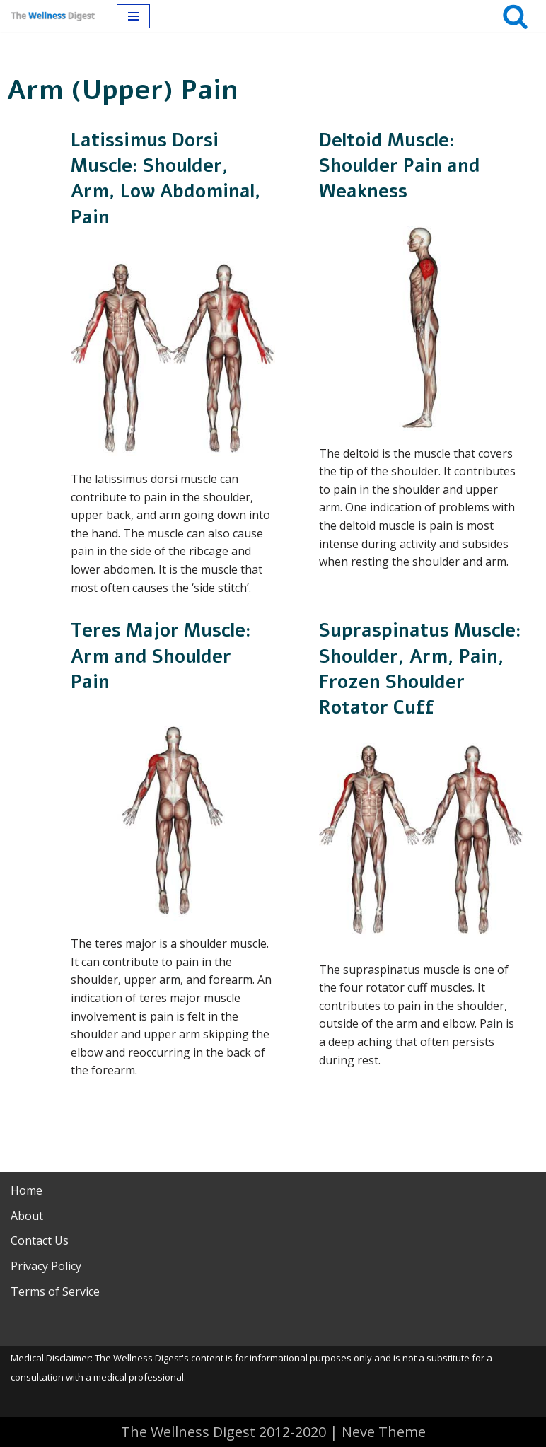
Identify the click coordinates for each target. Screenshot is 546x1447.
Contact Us (40, 1240)
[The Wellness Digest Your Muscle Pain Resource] (53, 16)
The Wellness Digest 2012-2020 (223, 1431)
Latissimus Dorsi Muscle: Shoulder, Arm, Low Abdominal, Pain (166, 179)
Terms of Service (55, 1291)
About (27, 1216)
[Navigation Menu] (133, 16)
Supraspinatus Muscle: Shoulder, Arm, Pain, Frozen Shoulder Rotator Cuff (420, 669)
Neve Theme (384, 1431)
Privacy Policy (46, 1266)
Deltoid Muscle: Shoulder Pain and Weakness (399, 166)
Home (26, 1190)
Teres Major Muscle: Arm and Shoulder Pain (161, 656)
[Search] (515, 16)
